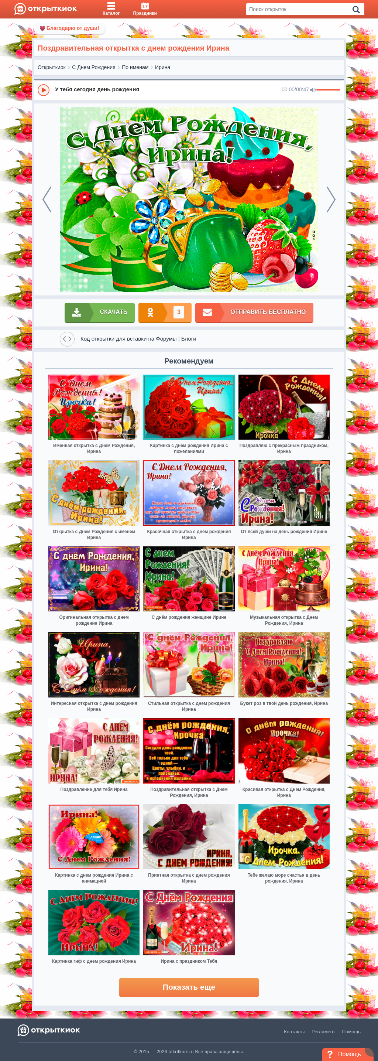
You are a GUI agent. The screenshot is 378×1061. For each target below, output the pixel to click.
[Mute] (312, 90)
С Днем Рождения (93, 67)
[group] (189, 90)
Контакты (294, 1031)
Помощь (351, 1031)
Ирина (162, 67)
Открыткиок (52, 67)
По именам (135, 67)
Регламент (323, 1031)
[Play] (43, 90)
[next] (331, 199)
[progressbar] (328, 90)
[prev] (47, 199)
